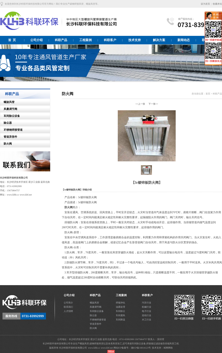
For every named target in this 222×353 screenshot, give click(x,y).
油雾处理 (120, 307)
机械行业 (146, 307)
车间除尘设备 (10, 116)
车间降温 (120, 319)
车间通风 (120, 315)
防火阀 (6, 143)
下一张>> (153, 104)
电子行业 (146, 311)
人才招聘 (68, 311)
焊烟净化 (120, 302)
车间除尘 (120, 311)
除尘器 (6, 122)
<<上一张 (140, 104)
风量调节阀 (8, 109)
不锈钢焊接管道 (11, 129)
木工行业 (146, 319)
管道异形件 (8, 136)
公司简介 (68, 302)
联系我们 (68, 307)
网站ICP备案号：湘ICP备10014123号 (132, 347)
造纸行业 (146, 315)
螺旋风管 (7, 102)
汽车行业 (146, 302)
